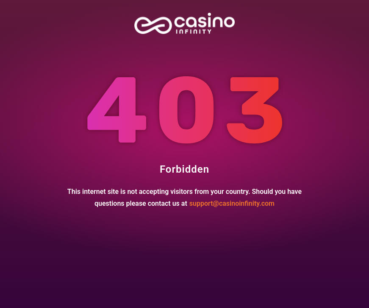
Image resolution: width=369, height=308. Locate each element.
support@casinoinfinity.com (232, 203)
